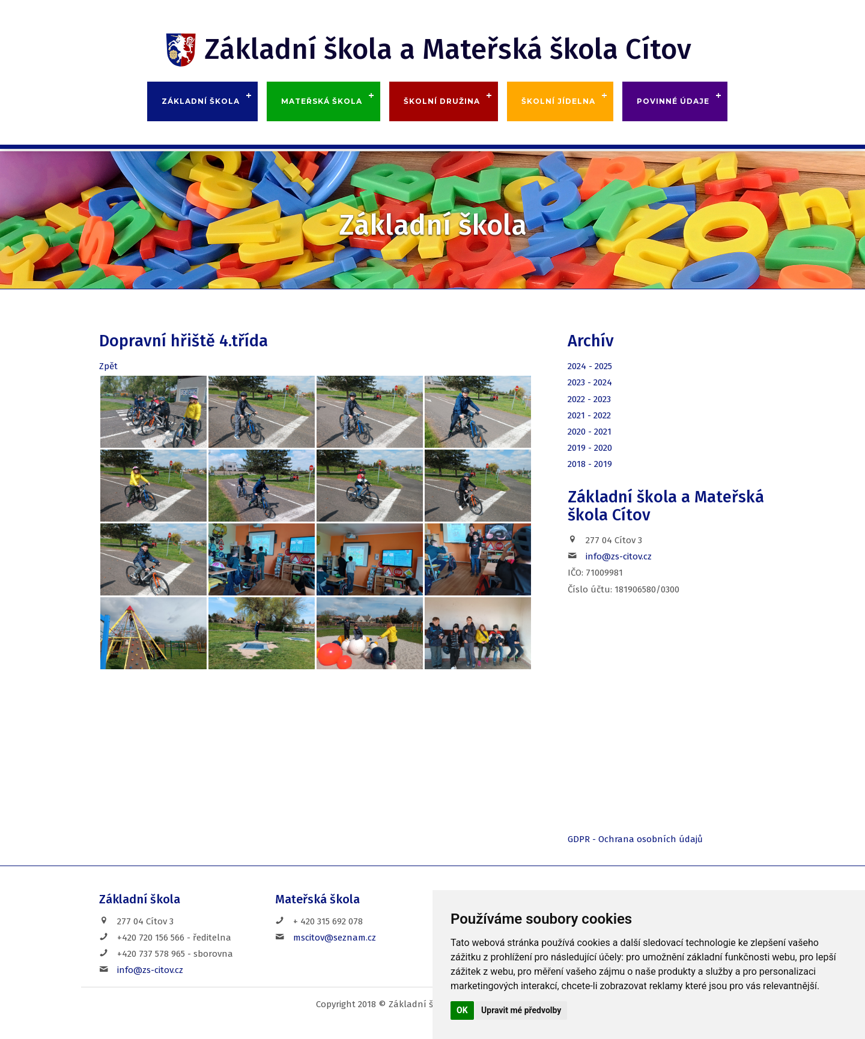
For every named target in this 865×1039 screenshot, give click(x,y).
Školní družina (442, 101)
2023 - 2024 (590, 382)
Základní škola (201, 101)
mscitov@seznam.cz (334, 937)
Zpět (108, 366)
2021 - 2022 (589, 415)
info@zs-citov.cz (619, 556)
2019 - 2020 (590, 447)
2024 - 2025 (590, 366)
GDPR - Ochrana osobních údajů (635, 839)
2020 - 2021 (590, 431)
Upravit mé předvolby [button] (521, 1010)
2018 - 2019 (590, 464)
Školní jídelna (558, 101)
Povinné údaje (673, 101)
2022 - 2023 (589, 399)
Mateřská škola (321, 101)
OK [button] (462, 1010)
